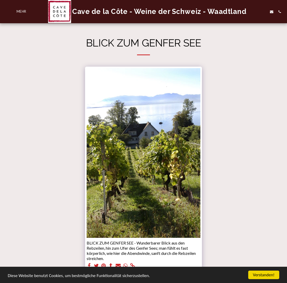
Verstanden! (264, 275)
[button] (263, 11)
